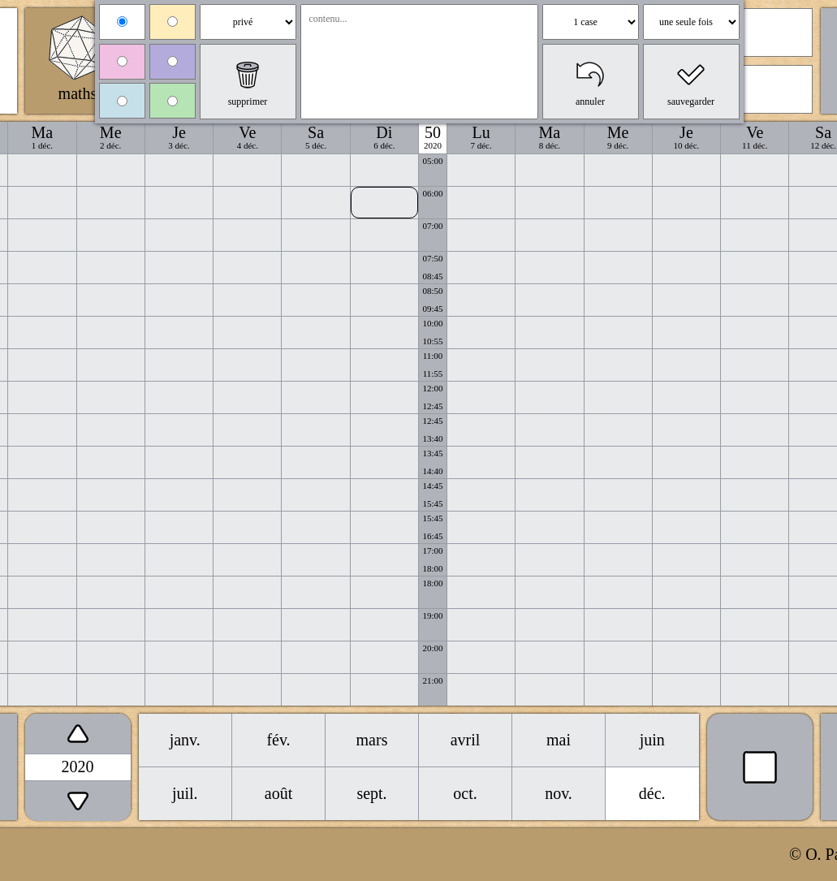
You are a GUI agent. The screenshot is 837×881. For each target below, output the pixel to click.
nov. (558, 793)
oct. (465, 793)
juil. (185, 793)
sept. (371, 793)
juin (652, 740)
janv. (185, 740)
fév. (278, 740)
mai (558, 740)
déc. (652, 793)
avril (466, 740)
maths (77, 93)
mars (372, 740)
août (278, 793)
